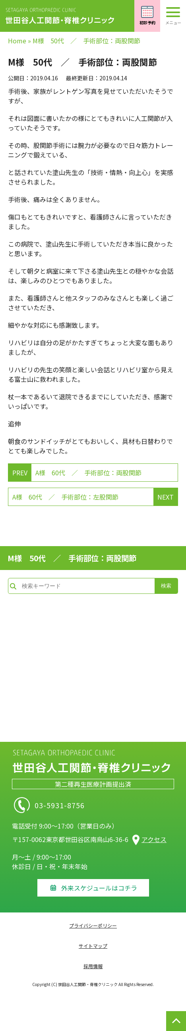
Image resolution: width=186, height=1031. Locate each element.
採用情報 (93, 966)
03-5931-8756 (84, 805)
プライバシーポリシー (93, 925)
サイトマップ (93, 945)
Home (17, 40)
